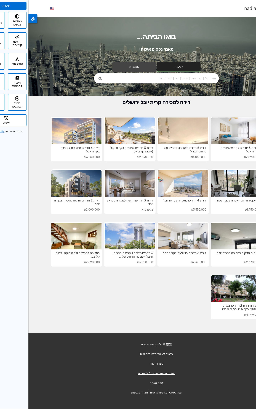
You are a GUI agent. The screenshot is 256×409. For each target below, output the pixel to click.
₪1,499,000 (223, 314)
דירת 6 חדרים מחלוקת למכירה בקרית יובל (51, 149)
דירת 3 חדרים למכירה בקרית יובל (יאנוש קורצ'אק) (103, 149)
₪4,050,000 (170, 157)
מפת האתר (128, 383)
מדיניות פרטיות (130, 392)
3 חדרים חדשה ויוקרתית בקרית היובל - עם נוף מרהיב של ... (105, 254)
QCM (141, 344)
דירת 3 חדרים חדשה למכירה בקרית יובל (102, 202)
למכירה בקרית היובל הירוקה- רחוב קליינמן (49, 254)
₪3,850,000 (63, 157)
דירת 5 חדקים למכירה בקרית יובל (209, 253)
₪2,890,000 (223, 157)
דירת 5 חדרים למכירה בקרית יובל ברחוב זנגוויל (156, 149)
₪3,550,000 (170, 209)
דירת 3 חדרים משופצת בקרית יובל (156, 253)
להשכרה (106, 66)
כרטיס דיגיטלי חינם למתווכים (128, 354)
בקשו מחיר (118, 209)
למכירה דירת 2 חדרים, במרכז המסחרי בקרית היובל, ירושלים (212, 307)
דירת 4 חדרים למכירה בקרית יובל (156, 200)
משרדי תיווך (128, 363)
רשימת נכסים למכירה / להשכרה (128, 373)
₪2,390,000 (170, 262)
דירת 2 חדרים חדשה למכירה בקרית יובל (48, 202)
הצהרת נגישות (111, 392)
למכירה (150, 66)
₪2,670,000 (223, 262)
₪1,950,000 (223, 209)
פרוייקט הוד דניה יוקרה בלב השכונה (208, 200)
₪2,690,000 (63, 262)
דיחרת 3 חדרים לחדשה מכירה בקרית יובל (211, 149)
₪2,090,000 (63, 209)
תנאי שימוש (147, 392)
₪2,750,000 (117, 262)
